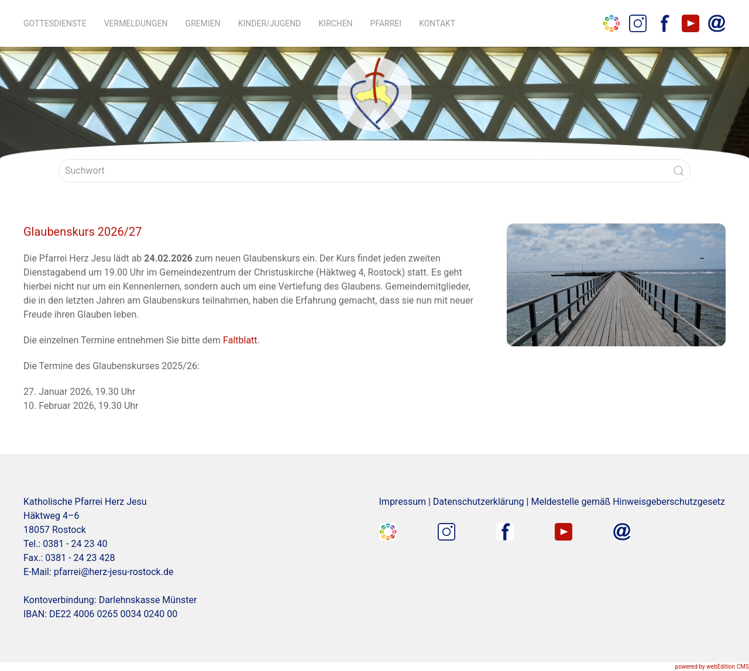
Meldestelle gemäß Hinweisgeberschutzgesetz (628, 501)
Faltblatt (240, 340)
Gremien (203, 23)
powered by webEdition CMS (712, 666)
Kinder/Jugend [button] (269, 23)
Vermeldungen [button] (136, 23)
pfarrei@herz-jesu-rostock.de (114, 571)
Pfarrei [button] (386, 23)
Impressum (403, 501)
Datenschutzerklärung (478, 501)
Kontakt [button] (437, 23)
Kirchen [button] (335, 23)
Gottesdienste (55, 23)
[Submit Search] (678, 171)
